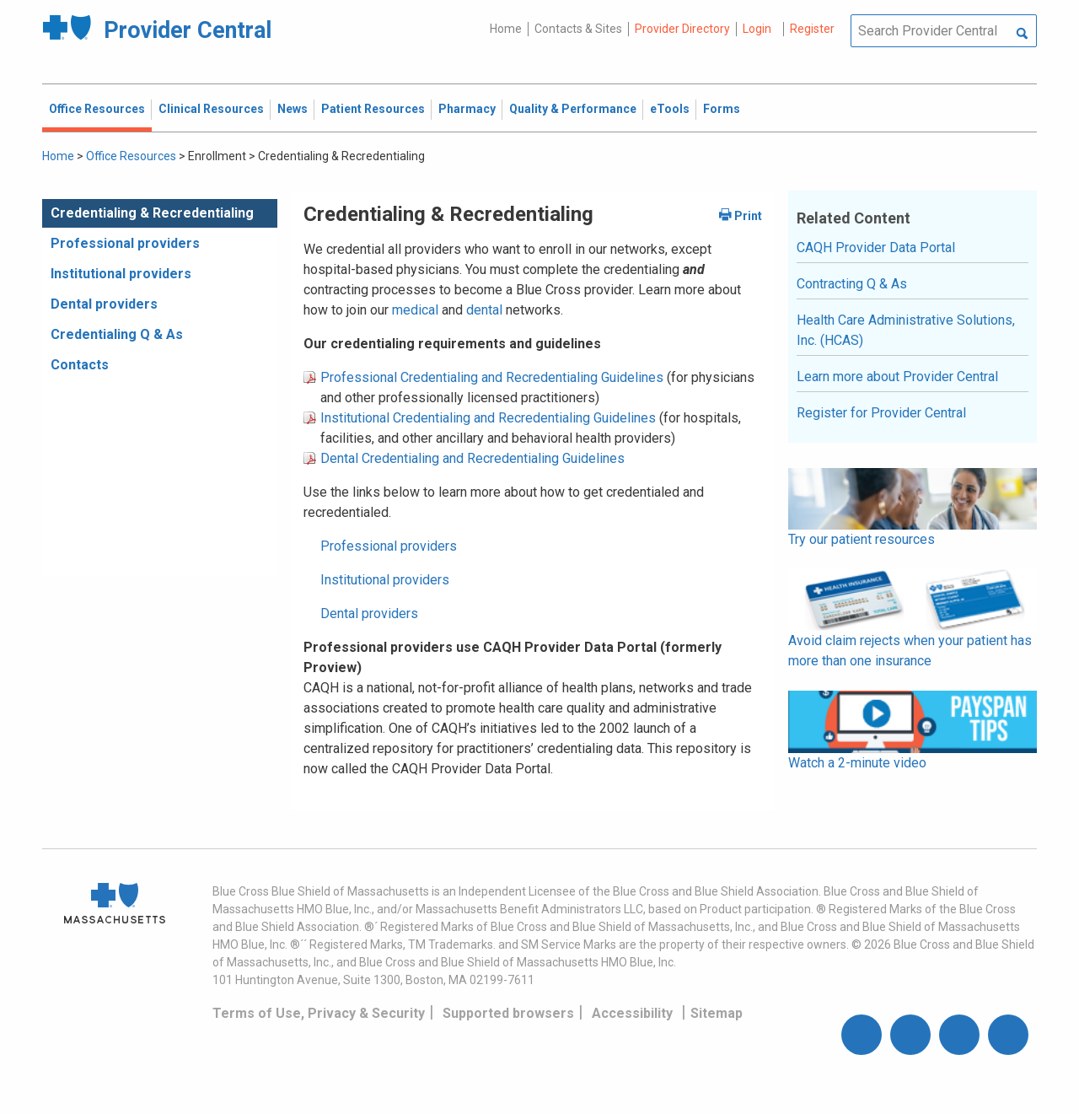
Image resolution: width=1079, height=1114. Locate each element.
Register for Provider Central (881, 413)
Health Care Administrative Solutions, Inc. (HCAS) (906, 330)
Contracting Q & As (852, 284)
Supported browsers (508, 1013)
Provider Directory (682, 28)
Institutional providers (121, 274)
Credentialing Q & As (117, 334)
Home (506, 28)
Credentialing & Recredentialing (152, 213)
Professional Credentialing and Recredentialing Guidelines (491, 377)
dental (484, 310)
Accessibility (632, 1013)
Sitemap (716, 1013)
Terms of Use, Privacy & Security (318, 1013)
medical (417, 310)
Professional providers (125, 243)
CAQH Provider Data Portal (876, 247)
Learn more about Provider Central (897, 377)
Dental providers (104, 304)
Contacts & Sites (578, 28)
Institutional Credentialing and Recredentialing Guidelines (488, 418)
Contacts (80, 365)
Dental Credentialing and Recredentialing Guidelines (472, 458)
